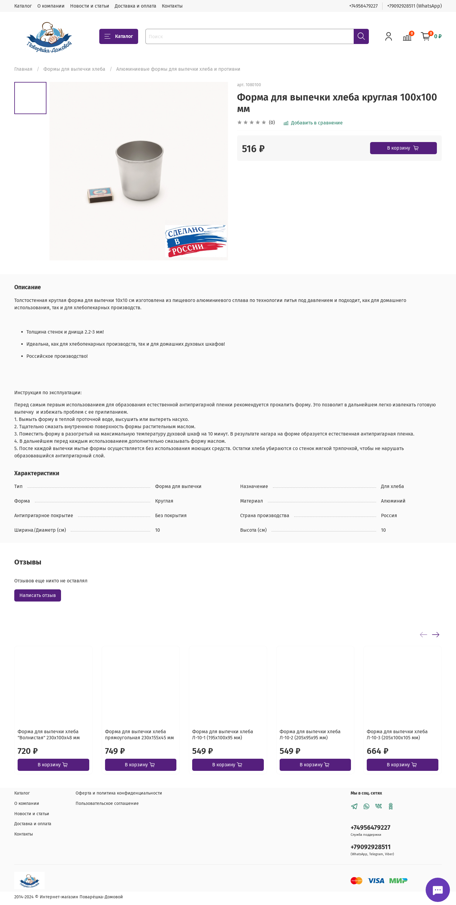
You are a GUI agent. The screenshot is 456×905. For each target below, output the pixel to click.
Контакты (172, 6)
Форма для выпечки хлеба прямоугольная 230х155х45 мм (139, 735)
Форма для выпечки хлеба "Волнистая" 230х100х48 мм (49, 735)
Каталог (23, 6)
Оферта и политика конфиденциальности (119, 793)
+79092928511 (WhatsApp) (414, 6)
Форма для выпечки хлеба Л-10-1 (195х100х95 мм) (222, 735)
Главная (23, 69)
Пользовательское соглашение (107, 803)
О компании (51, 6)
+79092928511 (371, 847)
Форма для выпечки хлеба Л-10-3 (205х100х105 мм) (397, 735)
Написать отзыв (37, 595)
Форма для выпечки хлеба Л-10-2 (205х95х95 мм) (310, 735)
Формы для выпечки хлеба (74, 69)
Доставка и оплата (135, 6)
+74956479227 (363, 6)
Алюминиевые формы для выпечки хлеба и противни (178, 69)
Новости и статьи (89, 6)
